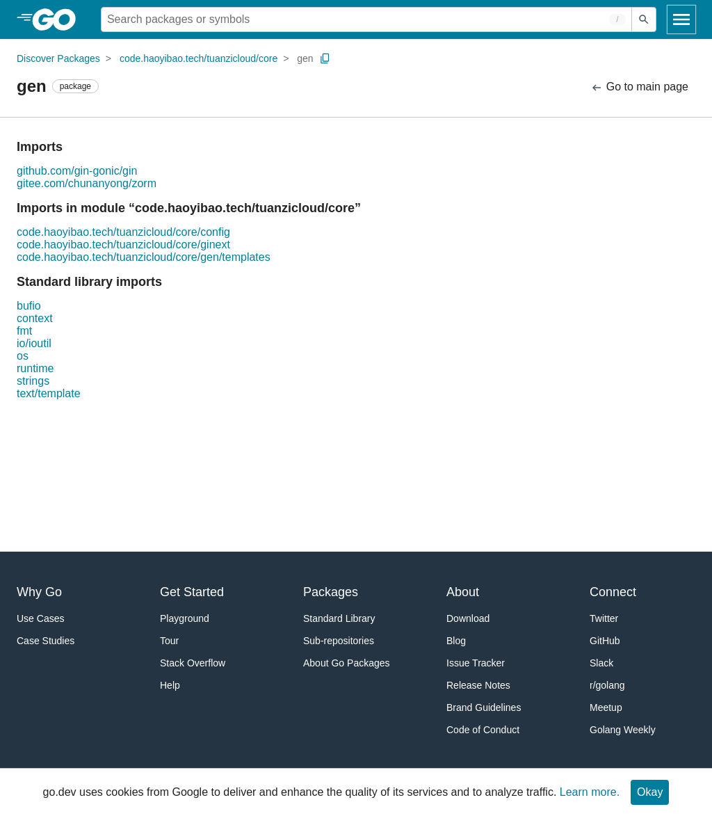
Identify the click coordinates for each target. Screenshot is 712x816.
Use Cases (40, 618)
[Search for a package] (366, 19)
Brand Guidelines (483, 707)
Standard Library (339, 618)
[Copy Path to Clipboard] (325, 58)
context (35, 318)
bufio (29, 306)
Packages (330, 592)
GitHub (605, 640)
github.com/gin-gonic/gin (77, 171)
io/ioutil (34, 343)
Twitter (604, 618)
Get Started (192, 592)
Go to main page (639, 87)
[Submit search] (643, 19)
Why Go (39, 592)
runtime (35, 368)
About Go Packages (346, 663)
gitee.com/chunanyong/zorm (86, 183)
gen (305, 58)
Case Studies (45, 640)
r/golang (607, 685)
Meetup (606, 707)
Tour (169, 640)
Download (468, 618)
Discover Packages (58, 58)
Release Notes (478, 685)
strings (33, 381)
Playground (184, 618)
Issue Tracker (475, 663)
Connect (613, 592)
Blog (456, 640)
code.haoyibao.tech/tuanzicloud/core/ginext (123, 244)
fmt (24, 331)
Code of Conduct (482, 729)
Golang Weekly (623, 729)
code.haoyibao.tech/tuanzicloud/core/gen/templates (143, 257)
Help (170, 685)
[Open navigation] (681, 19)
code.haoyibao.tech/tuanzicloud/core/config (123, 232)
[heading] (59, 19)
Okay (650, 792)
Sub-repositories (338, 640)
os (23, 356)
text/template (49, 393)
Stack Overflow (192, 663)
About (462, 592)
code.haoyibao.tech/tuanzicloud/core (198, 58)
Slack (601, 663)
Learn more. (590, 792)
